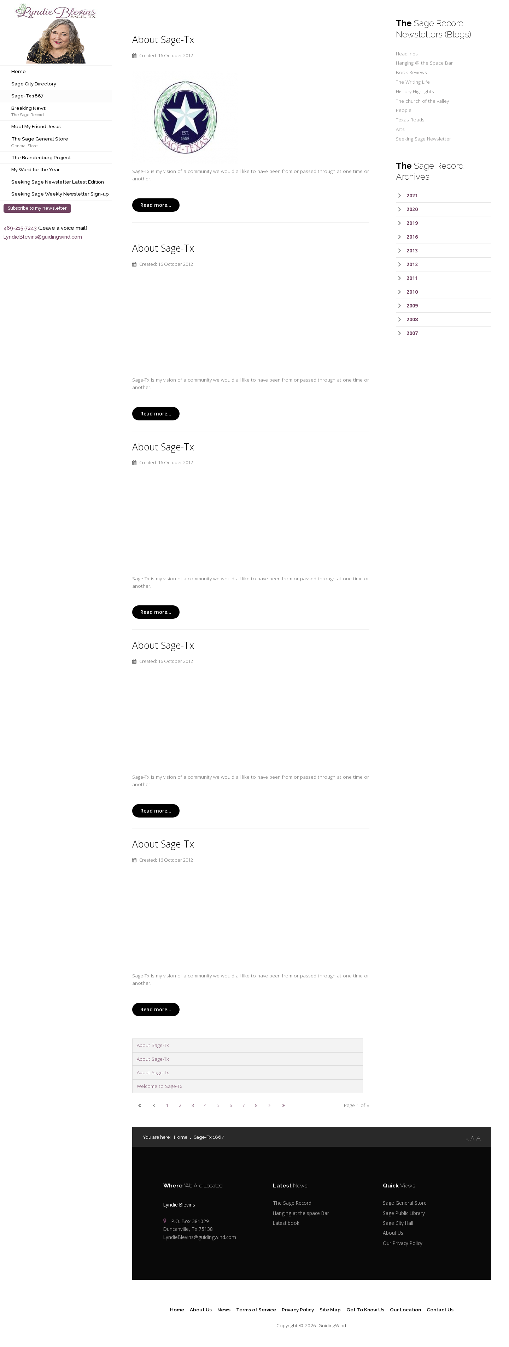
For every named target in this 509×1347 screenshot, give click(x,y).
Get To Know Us (365, 1309)
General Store (24, 145)
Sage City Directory (33, 83)
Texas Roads (410, 119)
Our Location (405, 1309)
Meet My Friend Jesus (36, 126)
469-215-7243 (20, 228)
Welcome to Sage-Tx (159, 1086)
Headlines (407, 53)
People (403, 110)
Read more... (155, 205)
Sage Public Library (404, 1213)
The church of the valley (422, 100)
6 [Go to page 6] (230, 1105)
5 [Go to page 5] (218, 1105)
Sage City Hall (398, 1223)
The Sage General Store (39, 139)
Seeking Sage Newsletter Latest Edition (57, 182)
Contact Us (440, 1309)
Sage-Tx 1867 (27, 95)
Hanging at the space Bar (301, 1213)
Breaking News (28, 108)
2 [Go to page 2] (180, 1105)
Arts (400, 129)
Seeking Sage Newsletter (423, 138)
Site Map (330, 1309)
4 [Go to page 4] (205, 1105)
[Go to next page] (269, 1105)
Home (18, 71)
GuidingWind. (332, 1325)
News (223, 1309)
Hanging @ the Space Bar (424, 62)
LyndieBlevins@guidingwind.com (43, 237)
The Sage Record (27, 114)
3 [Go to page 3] (192, 1105)
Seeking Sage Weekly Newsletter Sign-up (60, 194)
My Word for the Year (35, 169)
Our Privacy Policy (402, 1243)
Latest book (286, 1223)
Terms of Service (256, 1309)
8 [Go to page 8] (256, 1105)
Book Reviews (411, 72)
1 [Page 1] (167, 1105)
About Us (393, 1232)
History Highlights (415, 91)
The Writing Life (413, 81)
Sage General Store (405, 1202)
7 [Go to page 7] (243, 1105)
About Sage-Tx (163, 39)
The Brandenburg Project (41, 157)
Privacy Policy (298, 1309)
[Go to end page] (283, 1105)
